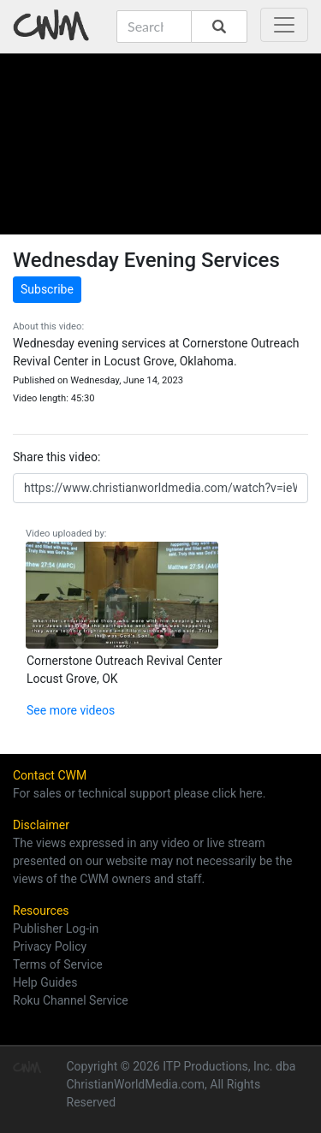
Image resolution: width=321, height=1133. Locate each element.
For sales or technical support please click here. (139, 793)
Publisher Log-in (55, 928)
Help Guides (45, 982)
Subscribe (47, 289)
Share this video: (56, 457)
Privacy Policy (49, 946)
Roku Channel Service (70, 1000)
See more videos (71, 710)
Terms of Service (58, 964)
